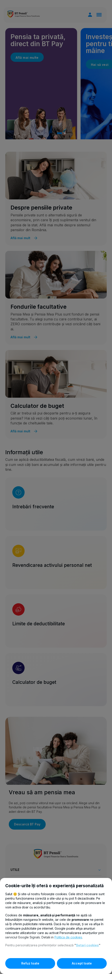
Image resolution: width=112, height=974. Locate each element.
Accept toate (82, 963)
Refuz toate (30, 963)
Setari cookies (87, 945)
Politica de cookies (68, 937)
